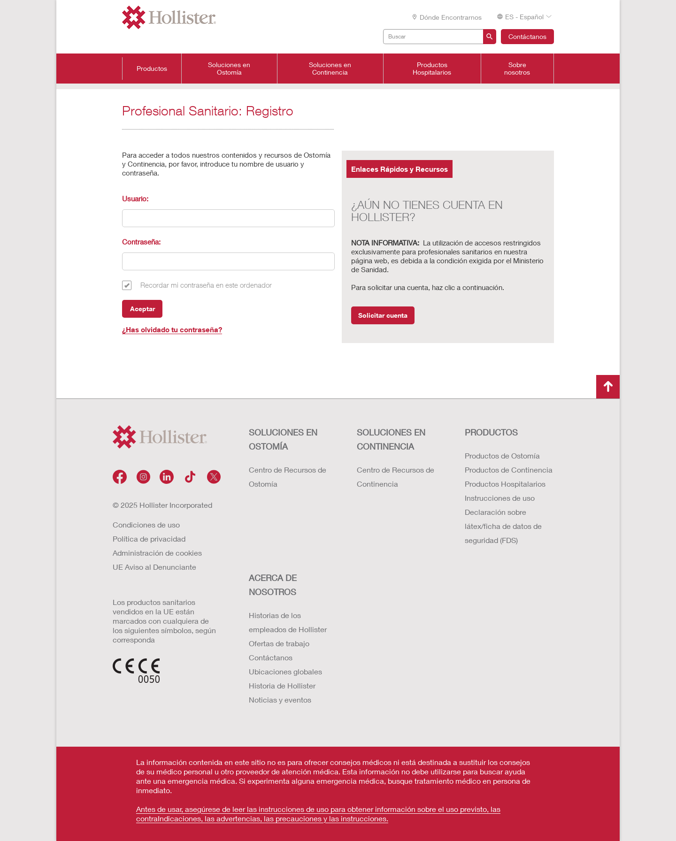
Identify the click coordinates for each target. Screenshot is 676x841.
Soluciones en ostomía (283, 439)
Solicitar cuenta (382, 315)
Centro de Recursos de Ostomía (287, 476)
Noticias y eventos (280, 699)
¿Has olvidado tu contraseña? (172, 329)
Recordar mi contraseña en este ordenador (206, 285)
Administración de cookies (157, 552)
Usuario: (135, 198)
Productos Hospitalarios (432, 68)
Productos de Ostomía (502, 455)
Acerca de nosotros (273, 585)
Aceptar (142, 309)
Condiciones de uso (146, 524)
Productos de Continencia (509, 469)
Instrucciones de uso (500, 497)
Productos (152, 68)
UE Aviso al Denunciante (154, 566)
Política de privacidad (149, 538)
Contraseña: (141, 241)
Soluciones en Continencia (330, 68)
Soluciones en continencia (391, 439)
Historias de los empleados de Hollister (288, 622)
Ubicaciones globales (285, 671)
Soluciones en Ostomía (229, 68)
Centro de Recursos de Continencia (395, 476)
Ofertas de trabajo (279, 643)
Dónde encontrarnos (446, 17)
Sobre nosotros (517, 68)
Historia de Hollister (282, 685)
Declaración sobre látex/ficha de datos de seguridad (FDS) (503, 525)
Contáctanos (527, 36)
